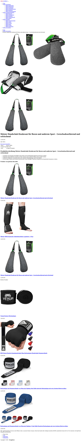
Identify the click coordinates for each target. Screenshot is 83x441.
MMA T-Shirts (9, 23)
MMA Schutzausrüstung (11, 11)
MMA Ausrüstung (7, 4)
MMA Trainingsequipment (8, 12)
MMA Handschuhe (10, 5)
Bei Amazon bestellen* (5, 144)
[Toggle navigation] (8, 1)
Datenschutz (5, 437)
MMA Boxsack (9, 13)
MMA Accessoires (7, 27)
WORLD (4, 1)
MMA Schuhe (9, 25)
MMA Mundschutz (10, 6)
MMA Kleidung (6, 19)
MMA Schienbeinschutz (11, 9)
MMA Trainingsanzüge (10, 20)
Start (4, 3)
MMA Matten (8, 18)
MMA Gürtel (8, 21)
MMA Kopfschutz (9, 7)
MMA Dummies (9, 16)
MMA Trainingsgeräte (10, 17)
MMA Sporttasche (9, 26)
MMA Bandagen (9, 10)
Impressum (5, 436)
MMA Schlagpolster (10, 14)
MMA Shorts (8, 24)
